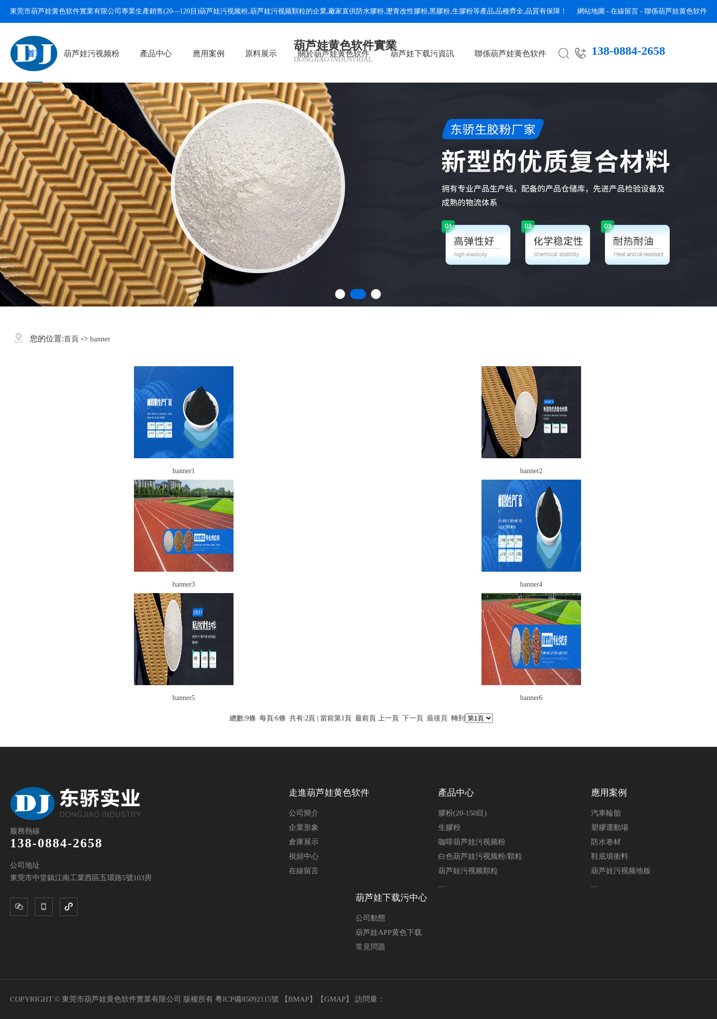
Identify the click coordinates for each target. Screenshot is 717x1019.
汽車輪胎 (606, 813)
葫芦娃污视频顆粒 (278, 11)
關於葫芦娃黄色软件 (333, 53)
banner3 (183, 584)
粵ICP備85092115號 (248, 999)
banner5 (183, 698)
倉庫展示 (304, 842)
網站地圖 (591, 11)
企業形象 (304, 827)
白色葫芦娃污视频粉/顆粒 (480, 856)
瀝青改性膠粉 (407, 11)
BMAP (299, 999)
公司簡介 (304, 813)
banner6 (531, 698)
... (441, 885)
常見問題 (370, 947)
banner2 (531, 471)
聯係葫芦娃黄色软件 (675, 11)
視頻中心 (304, 856)
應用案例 (209, 53)
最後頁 (437, 718)
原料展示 (261, 53)
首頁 (35, 53)
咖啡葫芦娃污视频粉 (471, 842)
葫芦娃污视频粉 (223, 11)
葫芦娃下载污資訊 (422, 53)
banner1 (183, 471)
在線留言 (624, 11)
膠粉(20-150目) (462, 813)
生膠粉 (462, 11)
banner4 (531, 584)
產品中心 (156, 53)
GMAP (335, 999)
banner (100, 339)
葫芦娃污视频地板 (621, 871)
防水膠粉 (370, 11)
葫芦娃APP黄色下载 (389, 932)
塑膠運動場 (609, 827)
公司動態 (370, 918)
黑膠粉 (439, 11)
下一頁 (412, 718)
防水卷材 (606, 842)
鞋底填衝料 (609, 856)
